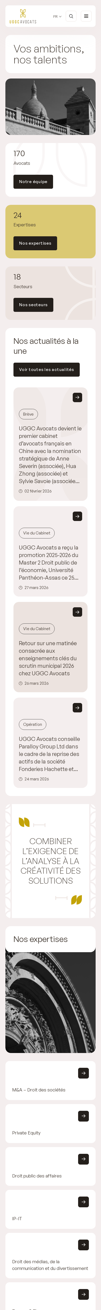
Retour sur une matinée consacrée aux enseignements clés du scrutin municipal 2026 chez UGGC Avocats (48, 658)
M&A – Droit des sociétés (38, 1090)
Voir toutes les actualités (46, 369)
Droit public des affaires (37, 1175)
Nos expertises (35, 243)
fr (55, 17)
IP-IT (17, 1218)
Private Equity (26, 1133)
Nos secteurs (33, 304)
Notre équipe (33, 181)
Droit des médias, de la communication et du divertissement (50, 1265)
